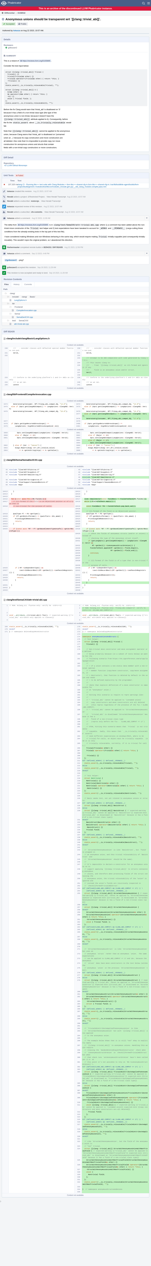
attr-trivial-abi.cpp (21, 324)
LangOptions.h (20, 300)
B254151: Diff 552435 (53, 247)
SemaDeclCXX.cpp (25, 317)
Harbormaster (13, 247)
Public (23, 24)
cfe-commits (36, 212)
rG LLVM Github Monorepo (15, 165)
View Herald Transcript (56, 197)
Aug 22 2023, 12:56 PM (73, 247)
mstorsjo (35, 201)
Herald (10, 197)
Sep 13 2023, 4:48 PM (40, 254)
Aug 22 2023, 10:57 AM (42, 191)
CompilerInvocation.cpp (27, 310)
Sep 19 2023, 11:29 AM (46, 267)
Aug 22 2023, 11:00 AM (41, 218)
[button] (148, 3)
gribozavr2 (12, 48)
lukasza (16, 30)
